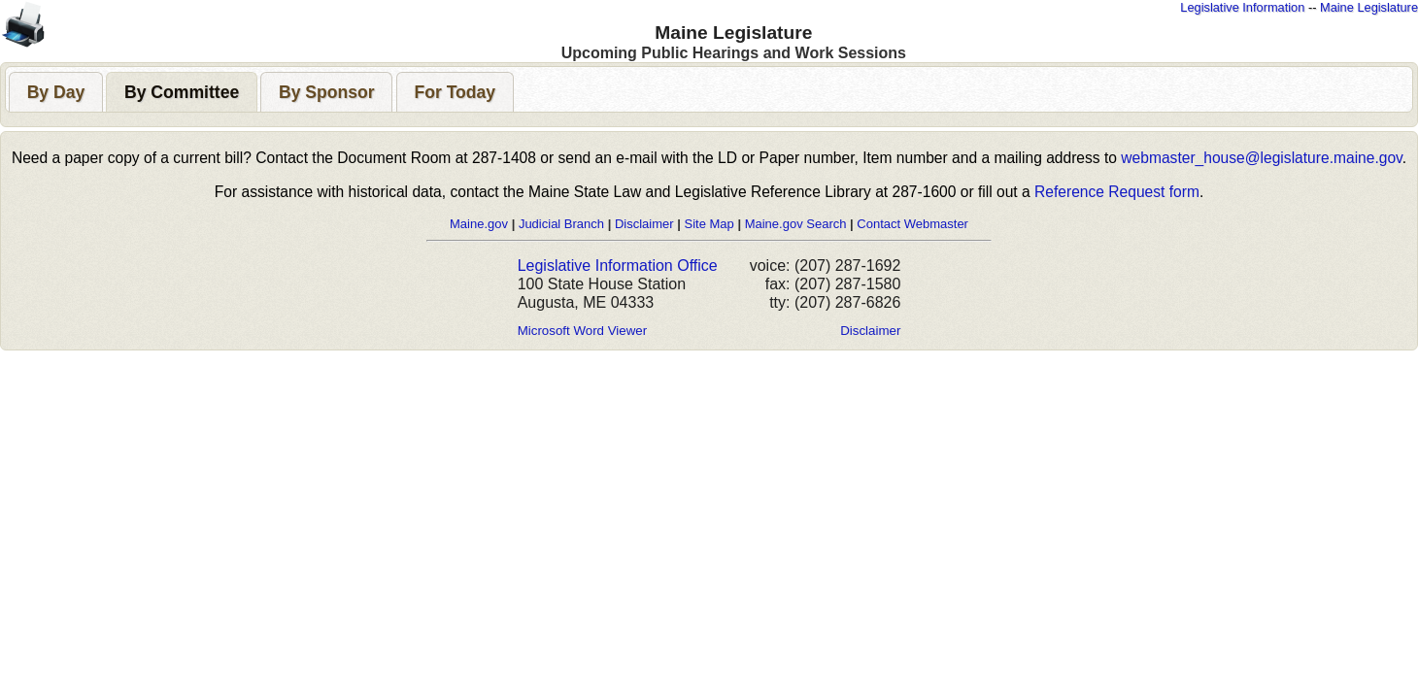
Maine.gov (479, 223)
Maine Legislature (1369, 7)
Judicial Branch (561, 223)
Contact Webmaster (912, 223)
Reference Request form (1116, 191)
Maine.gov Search (796, 223)
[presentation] (56, 92)
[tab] (56, 92)
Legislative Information (1242, 7)
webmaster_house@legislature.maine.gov (1261, 158)
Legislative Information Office (618, 265)
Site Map (708, 223)
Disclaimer (644, 223)
